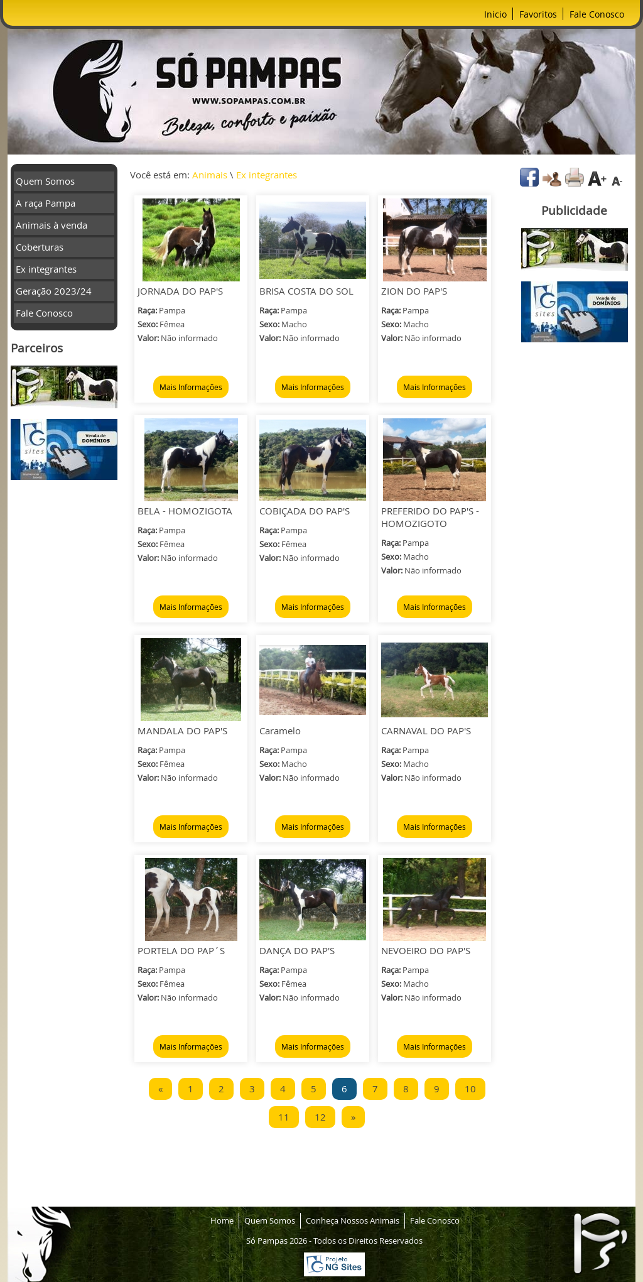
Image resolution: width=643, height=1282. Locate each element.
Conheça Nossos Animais (352, 1220)
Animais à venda (51, 225)
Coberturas (39, 247)
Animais (209, 174)
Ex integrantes (46, 269)
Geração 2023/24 (54, 291)
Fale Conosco (597, 14)
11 (283, 1117)
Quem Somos (45, 181)
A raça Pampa (45, 203)
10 (470, 1088)
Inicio (495, 14)
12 (320, 1117)
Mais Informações (190, 387)
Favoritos (538, 14)
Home (222, 1220)
